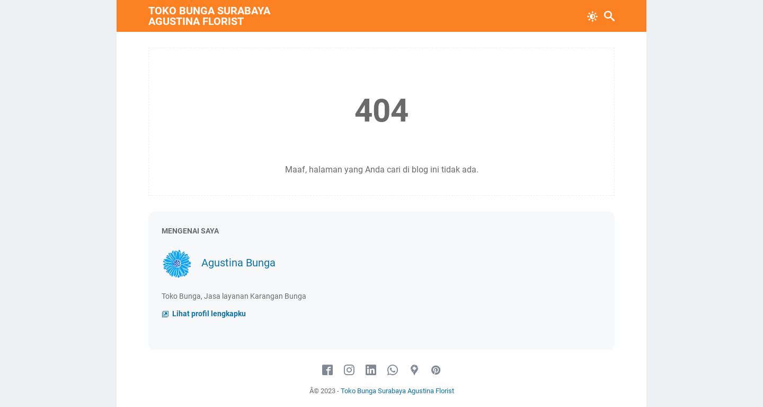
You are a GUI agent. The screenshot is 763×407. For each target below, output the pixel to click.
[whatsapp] (393, 370)
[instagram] (349, 370)
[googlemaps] (414, 370)
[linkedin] (371, 370)
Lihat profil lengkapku (208, 314)
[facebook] (327, 370)
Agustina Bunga (238, 262)
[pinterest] (436, 370)
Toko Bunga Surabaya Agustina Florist (209, 16)
